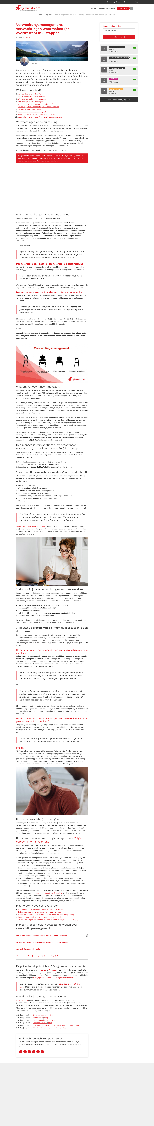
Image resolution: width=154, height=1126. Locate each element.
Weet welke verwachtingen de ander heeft (35, 104)
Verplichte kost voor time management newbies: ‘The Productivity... (114, 1115)
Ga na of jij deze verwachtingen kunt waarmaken (38, 107)
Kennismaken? (126, 8)
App (136, 2)
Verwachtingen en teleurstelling (31, 94)
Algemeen (49, 15)
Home (40, 15)
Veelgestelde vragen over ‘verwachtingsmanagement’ (40, 117)
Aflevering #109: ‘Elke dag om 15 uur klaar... (34, 1114)
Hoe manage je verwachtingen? (31, 102)
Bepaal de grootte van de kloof (31, 109)
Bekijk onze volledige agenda (119, 100)
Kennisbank (114, 8)
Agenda (105, 8)
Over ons (127, 2)
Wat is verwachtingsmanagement (32, 96)
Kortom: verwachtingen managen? (32, 112)
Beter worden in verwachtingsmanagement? (36, 114)
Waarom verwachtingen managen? (32, 99)
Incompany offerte (113, 2)
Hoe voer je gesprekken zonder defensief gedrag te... (73, 1114)
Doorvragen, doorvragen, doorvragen (31, 526)
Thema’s (96, 8)
